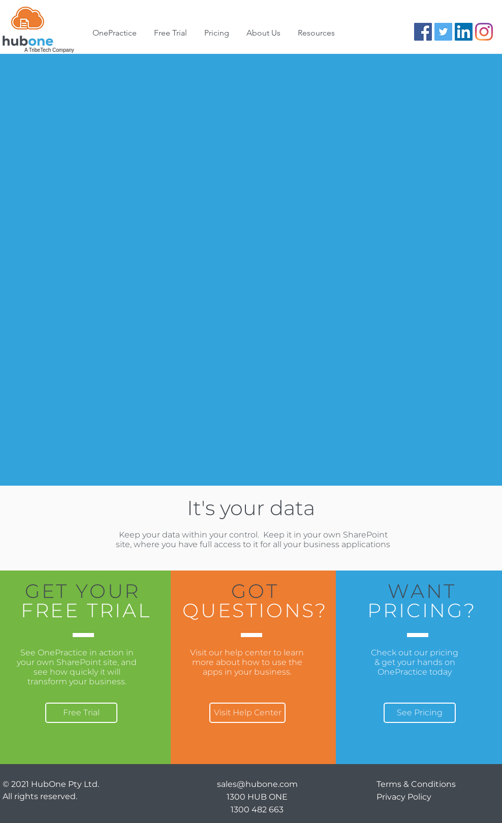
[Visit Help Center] (247, 713)
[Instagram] (484, 32)
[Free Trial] (81, 713)
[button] (263, 33)
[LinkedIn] (464, 32)
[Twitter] (443, 32)
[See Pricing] (420, 713)
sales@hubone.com (257, 784)
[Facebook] (423, 32)
